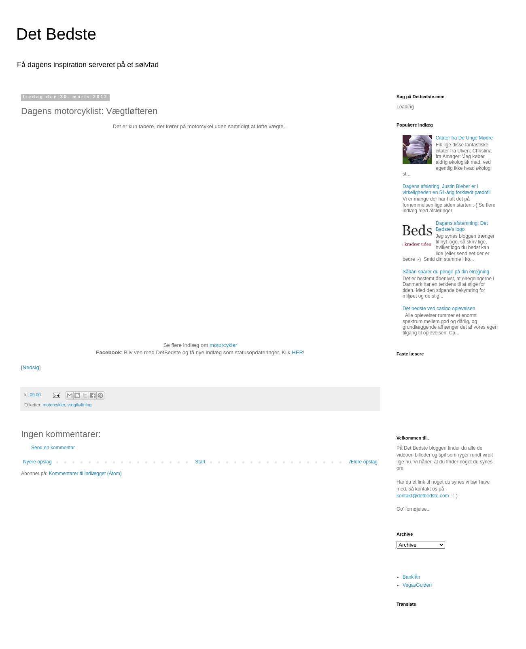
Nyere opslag (37, 462)
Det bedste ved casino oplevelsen (439, 308)
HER (297, 352)
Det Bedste (56, 34)
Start (200, 462)
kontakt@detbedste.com (423, 496)
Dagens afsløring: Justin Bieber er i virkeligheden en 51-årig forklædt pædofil (446, 189)
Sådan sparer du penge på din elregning (446, 272)
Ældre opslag (363, 462)
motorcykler (223, 345)
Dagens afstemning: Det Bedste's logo (462, 226)
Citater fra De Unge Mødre (464, 138)
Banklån (411, 577)
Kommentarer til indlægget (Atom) (85, 473)
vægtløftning (79, 404)
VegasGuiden (417, 585)
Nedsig (31, 367)
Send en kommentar (53, 447)
